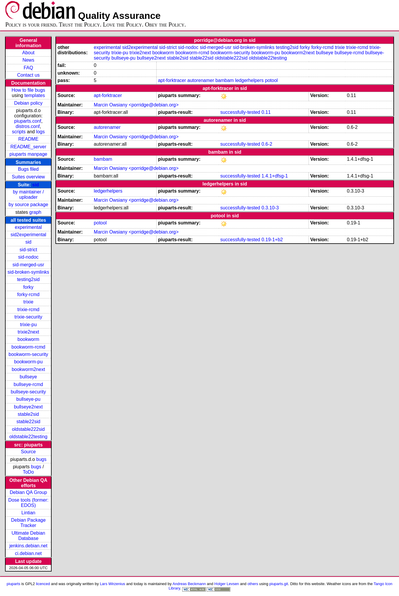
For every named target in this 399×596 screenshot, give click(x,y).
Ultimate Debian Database (28, 536)
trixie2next (28, 331)
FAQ (28, 67)
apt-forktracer (172, 80)
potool (271, 80)
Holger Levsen (226, 584)
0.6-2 (267, 144)
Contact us (28, 75)
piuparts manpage (28, 154)
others (252, 584)
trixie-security (28, 316)
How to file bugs (28, 90)
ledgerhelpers (249, 80)
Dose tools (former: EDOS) (28, 503)
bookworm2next (28, 369)
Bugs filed (28, 169)
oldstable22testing (28, 436)
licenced (43, 584)
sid (35, 184)
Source (28, 451)
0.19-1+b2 (272, 239)
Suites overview (28, 176)
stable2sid (28, 414)
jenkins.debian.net (28, 545)
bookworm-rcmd (28, 346)
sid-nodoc (28, 257)
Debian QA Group (28, 492)
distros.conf (28, 126)
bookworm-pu (28, 361)
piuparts (13, 584)
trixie (28, 301)
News (28, 60)
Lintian (28, 512)
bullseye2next (28, 406)
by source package (28, 204)
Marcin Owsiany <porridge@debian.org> (136, 104)
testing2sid (28, 279)
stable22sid (28, 421)
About (28, 52)
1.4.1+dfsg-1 (275, 175)
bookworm (28, 339)
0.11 (266, 112)
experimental (28, 227)
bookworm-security (28, 354)
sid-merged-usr (28, 264)
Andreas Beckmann (189, 584)
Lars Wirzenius (112, 584)
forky (28, 287)
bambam (224, 80)
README (28, 139)
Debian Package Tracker (28, 523)
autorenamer (200, 80)
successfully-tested (240, 112)
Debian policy (28, 103)
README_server (28, 146)
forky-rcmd (28, 294)
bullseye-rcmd (28, 384)
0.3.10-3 (270, 207)
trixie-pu (28, 324)
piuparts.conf (27, 121)
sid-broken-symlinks (28, 272)
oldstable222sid (28, 429)
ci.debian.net (28, 553)
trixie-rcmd (28, 309)
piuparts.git (278, 584)
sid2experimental (28, 234)
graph (35, 212)
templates (34, 95)
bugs (41, 459)
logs (40, 131)
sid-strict (28, 249)
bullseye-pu (28, 399)
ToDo (28, 471)
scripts (19, 131)
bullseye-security (28, 391)
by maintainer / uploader (28, 194)
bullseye (28, 376)
